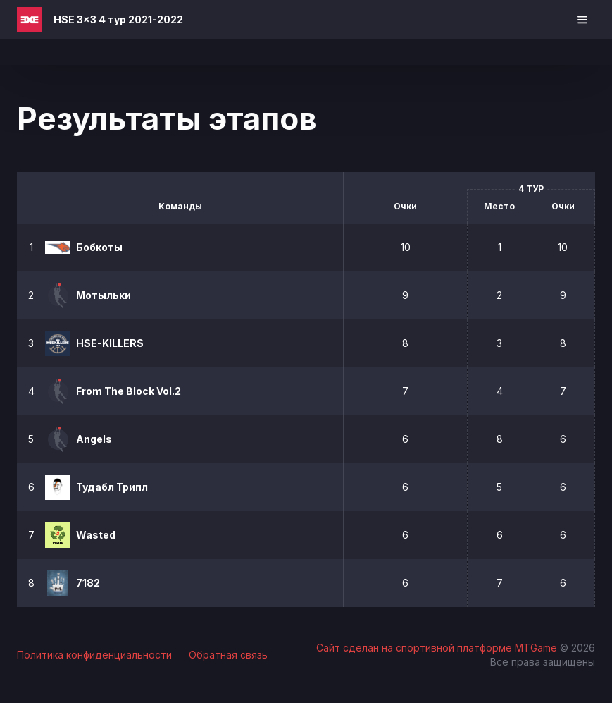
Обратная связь (228, 655)
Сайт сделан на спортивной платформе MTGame (438, 648)
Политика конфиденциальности (94, 655)
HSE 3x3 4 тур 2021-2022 (118, 19)
